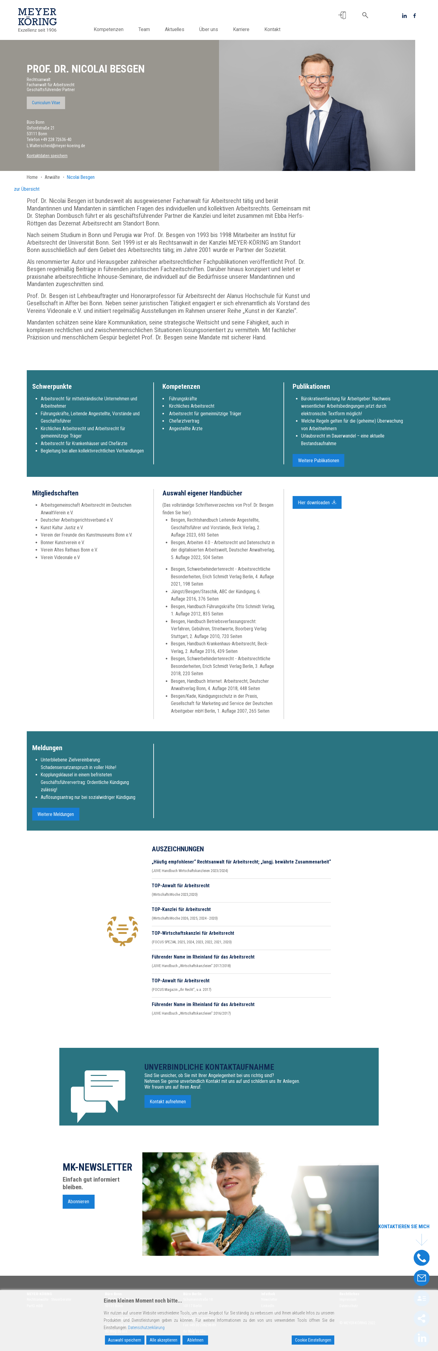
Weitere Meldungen (55, 818)
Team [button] (144, 29)
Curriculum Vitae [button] (46, 102)
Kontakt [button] (272, 29)
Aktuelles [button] (174, 29)
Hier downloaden (317, 505)
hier (185, 516)
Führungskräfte (183, 402)
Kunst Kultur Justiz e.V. (62, 531)
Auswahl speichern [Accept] (124, 1340)
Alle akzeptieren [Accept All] (163, 1340)
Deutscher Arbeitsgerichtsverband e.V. (77, 524)
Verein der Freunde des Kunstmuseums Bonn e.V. (86, 539)
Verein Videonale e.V (60, 561)
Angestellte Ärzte (186, 432)
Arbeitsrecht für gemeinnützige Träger (205, 417)
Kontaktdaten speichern (47, 155)
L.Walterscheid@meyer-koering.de (56, 145)
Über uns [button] (208, 29)
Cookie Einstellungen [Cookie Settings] (313, 1340)
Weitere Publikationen (318, 464)
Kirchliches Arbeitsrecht (191, 410)
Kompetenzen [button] (108, 29)
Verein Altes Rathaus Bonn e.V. (69, 554)
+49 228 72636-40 (56, 139)
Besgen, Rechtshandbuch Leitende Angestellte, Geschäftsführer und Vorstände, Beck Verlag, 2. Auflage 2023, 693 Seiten (215, 531)
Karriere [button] (241, 29)
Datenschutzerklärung (146, 1327)
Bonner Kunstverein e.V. (63, 546)
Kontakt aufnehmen (168, 1105)
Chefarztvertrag (184, 425)
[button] (342, 15)
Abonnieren (78, 1205)
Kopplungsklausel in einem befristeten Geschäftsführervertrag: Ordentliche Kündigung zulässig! (85, 786)
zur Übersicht (27, 189)
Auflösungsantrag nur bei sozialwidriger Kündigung (88, 801)
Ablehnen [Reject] (195, 1340)
